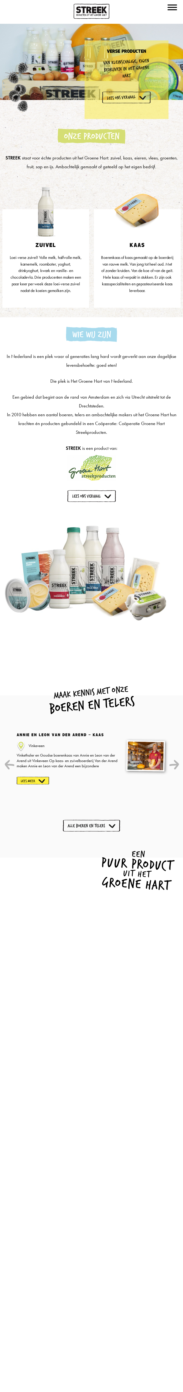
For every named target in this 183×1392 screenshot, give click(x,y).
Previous (9, 764)
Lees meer (28, 781)
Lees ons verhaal (86, 496)
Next (173, 764)
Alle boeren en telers (86, 825)
